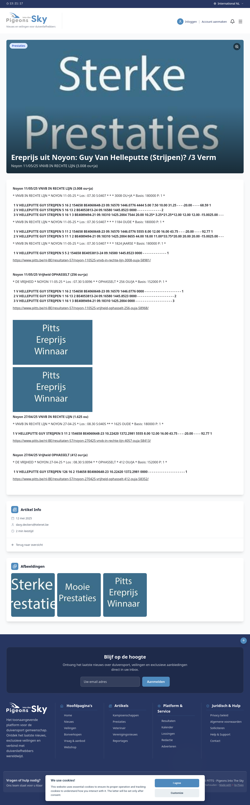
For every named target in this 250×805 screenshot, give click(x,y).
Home (66, 715)
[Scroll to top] (243, 640)
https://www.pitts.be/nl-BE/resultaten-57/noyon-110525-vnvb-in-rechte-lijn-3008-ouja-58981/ (82, 260)
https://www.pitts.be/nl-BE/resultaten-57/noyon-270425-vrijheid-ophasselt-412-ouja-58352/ (81, 479)
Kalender (165, 727)
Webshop (68, 747)
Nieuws (67, 722)
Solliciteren (215, 728)
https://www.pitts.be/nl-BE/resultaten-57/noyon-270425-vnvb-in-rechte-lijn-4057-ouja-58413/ (82, 440)
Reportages (118, 741)
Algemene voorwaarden (223, 722)
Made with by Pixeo (231, 785)
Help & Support (218, 734)
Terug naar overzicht (27, 545)
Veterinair (117, 728)
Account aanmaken (214, 22)
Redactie (165, 740)
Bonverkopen (71, 734)
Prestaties (117, 722)
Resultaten (166, 721)
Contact (213, 741)
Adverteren (167, 746)
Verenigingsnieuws (123, 734)
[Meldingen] (232, 21)
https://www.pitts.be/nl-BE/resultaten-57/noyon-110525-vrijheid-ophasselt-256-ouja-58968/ (81, 308)
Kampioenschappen (124, 715)
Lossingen (166, 733)
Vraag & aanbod (72, 741)
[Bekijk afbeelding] (33, 595)
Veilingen (68, 728)
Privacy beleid (217, 715)
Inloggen (191, 22)
